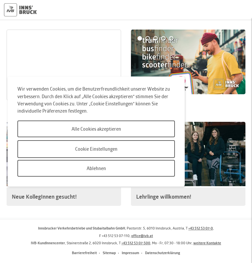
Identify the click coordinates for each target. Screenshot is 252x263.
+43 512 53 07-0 (200, 228)
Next (241, 62)
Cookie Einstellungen (96, 149)
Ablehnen (96, 168)
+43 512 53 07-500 (135, 242)
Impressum (130, 252)
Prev (134, 62)
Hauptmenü (240, 10)
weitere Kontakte (207, 242)
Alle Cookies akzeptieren (96, 129)
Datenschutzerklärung (162, 252)
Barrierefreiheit (84, 252)
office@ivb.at (142, 235)
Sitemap (109, 252)
